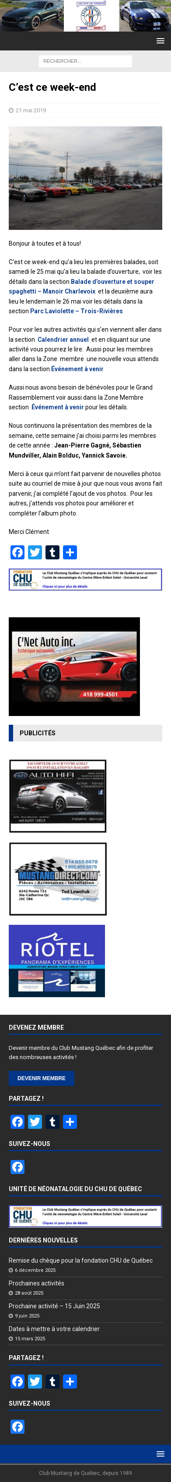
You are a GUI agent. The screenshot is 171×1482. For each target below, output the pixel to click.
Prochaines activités (36, 1283)
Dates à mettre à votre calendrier (54, 1328)
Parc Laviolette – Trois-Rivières (76, 311)
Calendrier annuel (64, 339)
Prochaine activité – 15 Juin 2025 (54, 1306)
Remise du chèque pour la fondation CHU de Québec (81, 1260)
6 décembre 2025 (35, 1270)
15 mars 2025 (30, 1339)
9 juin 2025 (27, 1316)
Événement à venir (77, 368)
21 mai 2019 (31, 110)
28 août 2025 (29, 1293)
